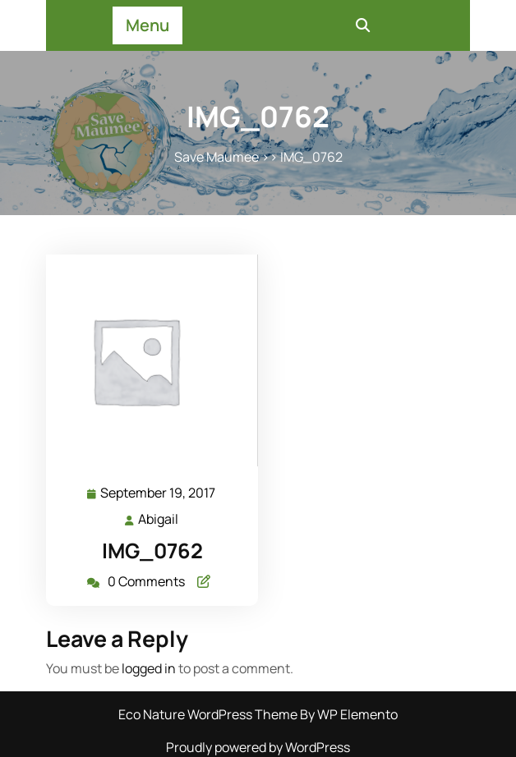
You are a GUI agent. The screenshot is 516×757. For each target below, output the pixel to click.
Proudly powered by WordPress (258, 747)
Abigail (159, 518)
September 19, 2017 (158, 493)
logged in (149, 668)
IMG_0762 (152, 550)
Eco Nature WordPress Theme (209, 714)
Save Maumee (216, 157)
